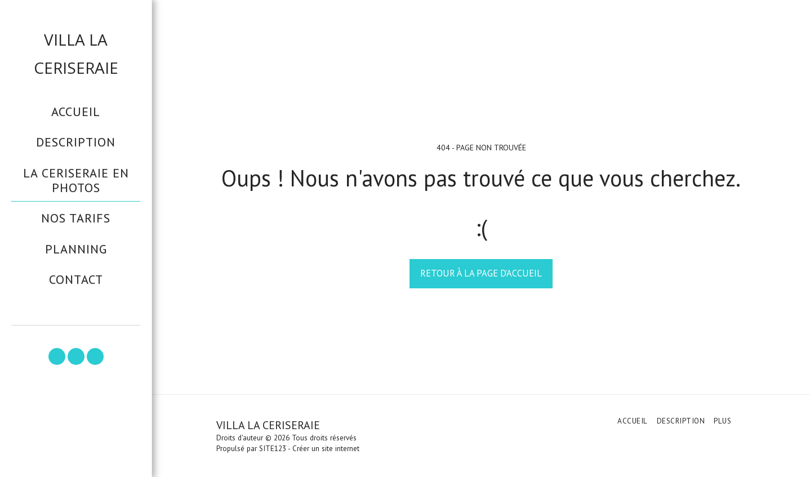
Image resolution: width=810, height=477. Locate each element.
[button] (56, 356)
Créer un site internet (325, 448)
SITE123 (272, 448)
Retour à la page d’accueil (481, 273)
